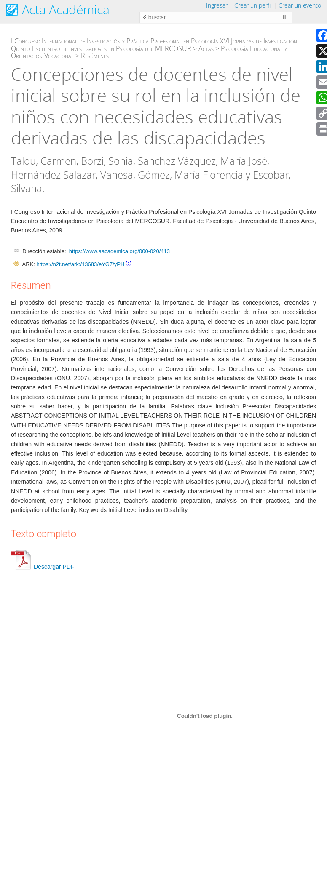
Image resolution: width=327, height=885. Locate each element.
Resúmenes (95, 55)
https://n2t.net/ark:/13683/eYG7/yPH (80, 264)
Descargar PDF (42, 566)
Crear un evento (300, 5)
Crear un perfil (253, 5)
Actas (206, 48)
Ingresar (217, 5)
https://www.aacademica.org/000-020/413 (119, 251)
